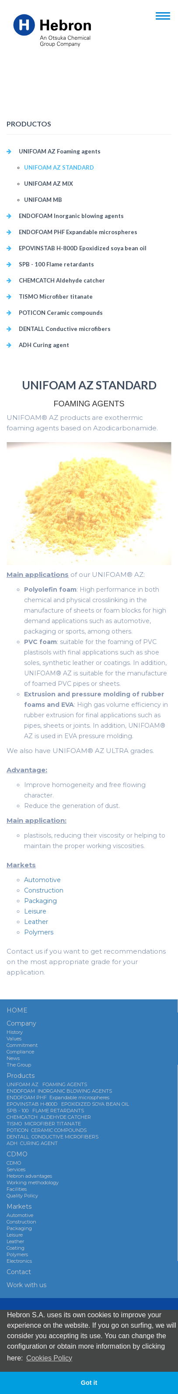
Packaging (40, 901)
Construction (43, 890)
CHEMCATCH (62, 280)
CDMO (17, 1154)
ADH (44, 344)
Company (21, 1023)
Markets (19, 1206)
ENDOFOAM (71, 215)
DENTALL (65, 328)
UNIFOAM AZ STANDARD (59, 167)
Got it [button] (89, 1382)
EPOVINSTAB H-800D (83, 248)
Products (21, 1076)
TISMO (56, 296)
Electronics (19, 1261)
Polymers (38, 932)
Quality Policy (22, 1196)
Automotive (42, 880)
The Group (19, 1065)
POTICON (61, 312)
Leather (36, 922)
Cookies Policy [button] (49, 1358)
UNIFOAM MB (43, 199)
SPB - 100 (56, 264)
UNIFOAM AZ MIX (48, 183)
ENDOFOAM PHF (78, 231)
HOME (17, 1010)
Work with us (26, 1285)
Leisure (35, 911)
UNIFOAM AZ (60, 151)
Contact (19, 1272)
